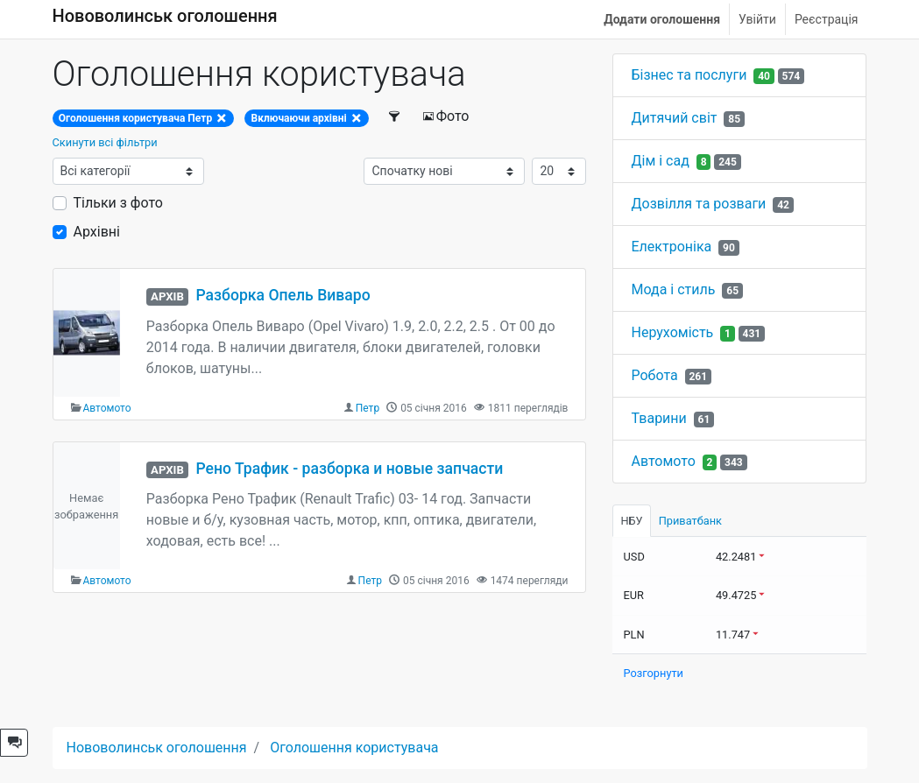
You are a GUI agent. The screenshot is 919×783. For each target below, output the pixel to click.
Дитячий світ (674, 117)
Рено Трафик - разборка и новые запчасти (349, 468)
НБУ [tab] (631, 520)
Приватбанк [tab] (690, 520)
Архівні (97, 231)
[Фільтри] (394, 116)
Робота (654, 375)
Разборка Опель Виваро (282, 295)
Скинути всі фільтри (105, 142)
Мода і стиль (673, 289)
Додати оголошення (662, 19)
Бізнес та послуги (688, 75)
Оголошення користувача (354, 747)
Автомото (107, 408)
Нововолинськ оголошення (165, 15)
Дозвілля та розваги (698, 203)
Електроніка (671, 246)
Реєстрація (827, 19)
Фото (446, 116)
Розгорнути (653, 673)
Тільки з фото (118, 202)
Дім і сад (660, 160)
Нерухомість (672, 332)
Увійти (757, 19)
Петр (367, 408)
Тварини (658, 418)
